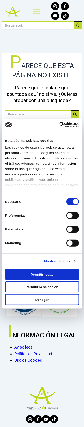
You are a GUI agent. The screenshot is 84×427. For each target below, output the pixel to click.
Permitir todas (42, 274)
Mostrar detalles (57, 261)
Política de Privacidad (33, 353)
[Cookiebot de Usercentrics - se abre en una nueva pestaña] (60, 125)
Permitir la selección (42, 287)
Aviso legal (23, 347)
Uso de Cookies (28, 360)
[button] (36, 12)
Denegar (42, 299)
